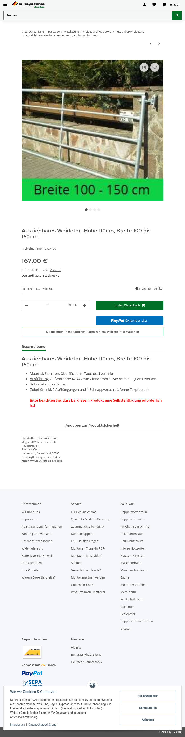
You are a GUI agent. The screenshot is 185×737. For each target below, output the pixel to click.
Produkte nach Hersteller (88, 592)
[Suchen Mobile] (87, 15)
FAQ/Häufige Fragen (84, 541)
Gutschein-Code (82, 585)
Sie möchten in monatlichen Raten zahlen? (92, 332)
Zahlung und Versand (37, 534)
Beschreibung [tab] (34, 347)
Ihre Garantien (32, 563)
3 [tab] (94, 209)
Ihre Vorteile (30, 570)
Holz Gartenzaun (132, 534)
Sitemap (76, 563)
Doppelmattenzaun (134, 512)
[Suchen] (177, 15)
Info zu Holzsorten (133, 548)
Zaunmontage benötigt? (87, 527)
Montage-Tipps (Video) (86, 556)
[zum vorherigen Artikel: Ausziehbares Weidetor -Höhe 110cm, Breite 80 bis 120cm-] (150, 43)
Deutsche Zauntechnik (86, 662)
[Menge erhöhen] (84, 305)
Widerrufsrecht (32, 548)
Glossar (126, 628)
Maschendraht (131, 563)
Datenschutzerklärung (42, 724)
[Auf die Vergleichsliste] (144, 67)
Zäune (125, 577)
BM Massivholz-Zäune (86, 655)
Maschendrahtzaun (134, 570)
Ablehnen (148, 719)
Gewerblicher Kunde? (86, 570)
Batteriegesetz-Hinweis (37, 556)
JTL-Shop (177, 732)
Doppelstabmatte (132, 519)
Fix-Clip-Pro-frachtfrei (135, 527)
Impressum (17, 724)
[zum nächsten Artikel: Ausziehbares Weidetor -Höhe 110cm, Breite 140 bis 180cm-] (159, 43)
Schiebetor (128, 614)
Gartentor (127, 607)
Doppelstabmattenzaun (137, 621)
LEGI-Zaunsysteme (83, 512)
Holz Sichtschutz (132, 541)
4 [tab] (98, 209)
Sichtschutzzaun (132, 599)
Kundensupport (82, 534)
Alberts (76, 647)
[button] (144, 4)
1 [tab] (86, 209)
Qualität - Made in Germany (90, 519)
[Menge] (48, 305)
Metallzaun (128, 592)
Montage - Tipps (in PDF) (88, 548)
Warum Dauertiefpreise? (38, 577)
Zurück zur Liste (34, 31)
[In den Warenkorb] (25, 57)
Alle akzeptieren (147, 695)
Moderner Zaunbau (134, 585)
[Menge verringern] (26, 305)
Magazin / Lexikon (133, 556)
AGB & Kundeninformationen (42, 527)
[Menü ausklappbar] (5, 2)
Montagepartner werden (88, 577)
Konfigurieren (148, 707)
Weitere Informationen (123, 332)
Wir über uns (31, 512)
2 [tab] (90, 209)
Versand (55, 270)
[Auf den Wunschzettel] (154, 67)
